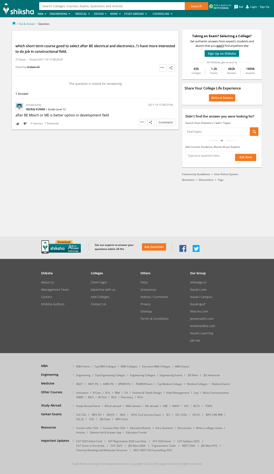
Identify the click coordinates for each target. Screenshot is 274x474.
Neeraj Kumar (36, 109)
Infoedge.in (198, 282)
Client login (99, 282)
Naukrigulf (197, 304)
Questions (188, 180)
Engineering (61, 14)
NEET (79, 384)
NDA (122, 415)
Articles (80, 432)
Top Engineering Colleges (110, 375)
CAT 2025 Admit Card (89, 441)
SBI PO (111, 415)
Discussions (206, 180)
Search (196, 6)
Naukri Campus (201, 296)
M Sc (140, 397)
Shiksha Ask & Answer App (105, 432)
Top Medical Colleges (170, 384)
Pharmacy (127, 397)
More (116, 14)
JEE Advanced (212, 375)
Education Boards (140, 428)
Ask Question (154, 247)
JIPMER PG (124, 384)
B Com (97, 393)
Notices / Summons (154, 296)
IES (168, 415)
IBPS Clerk (122, 419)
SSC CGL (81, 415)
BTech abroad (113, 406)
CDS (91, 419)
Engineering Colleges (142, 375)
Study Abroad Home (88, 406)
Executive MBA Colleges (156, 366)
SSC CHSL (181, 415)
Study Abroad (137, 14)
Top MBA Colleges (105, 366)
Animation (82, 393)
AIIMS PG (108, 384)
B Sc (107, 393)
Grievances (148, 289)
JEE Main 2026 (136, 446)
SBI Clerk (105, 419)
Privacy (145, 304)
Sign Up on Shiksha (222, 53)
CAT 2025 (116, 446)
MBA (42, 14)
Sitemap (146, 311)
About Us (47, 282)
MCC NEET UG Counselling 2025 (153, 450)
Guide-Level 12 (57, 109)
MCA (91, 397)
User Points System (226, 174)
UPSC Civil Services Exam (146, 415)
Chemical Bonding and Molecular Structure (101, 450)
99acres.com (199, 311)
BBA (117, 393)
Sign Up (264, 6)
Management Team (55, 289)
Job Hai (195, 340)
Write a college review (209, 428)
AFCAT (196, 415)
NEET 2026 (188, 446)
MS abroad (151, 406)
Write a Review (222, 98)
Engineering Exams (171, 375)
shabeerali (33, 67)
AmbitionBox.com (202, 325)
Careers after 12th (87, 428)
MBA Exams (182, 366)
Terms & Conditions (154, 318)
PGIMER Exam (144, 384)
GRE (165, 406)
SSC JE (80, 419)
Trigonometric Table (164, 446)
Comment (166, 122)
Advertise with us (103, 289)
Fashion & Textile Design (147, 393)
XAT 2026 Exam (162, 441)
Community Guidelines (196, 174)
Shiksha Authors (52, 304)
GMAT (176, 406)
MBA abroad (133, 406)
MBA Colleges (129, 366)
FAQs (144, 282)
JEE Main (193, 375)
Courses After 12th (114, 428)
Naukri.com (198, 289)
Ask (241, 6)
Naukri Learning (201, 333)
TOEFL (209, 406)
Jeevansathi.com (201, 318)
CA (126, 393)
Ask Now (245, 157)
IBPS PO (96, 415)
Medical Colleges (197, 384)
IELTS (196, 406)
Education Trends (136, 432)
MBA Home (83, 366)
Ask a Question (164, 428)
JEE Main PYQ (209, 446)
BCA (113, 397)
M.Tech (102, 397)
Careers (46, 296)
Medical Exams (221, 384)
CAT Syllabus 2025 (188, 441)
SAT (186, 406)
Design (101, 14)
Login (253, 6)
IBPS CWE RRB (214, 415)
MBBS (79, 397)
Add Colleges (100, 296)
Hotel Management (177, 393)
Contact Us (98, 304)
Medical (83, 14)
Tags (220, 180)
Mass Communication (216, 393)
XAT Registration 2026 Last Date (127, 441)
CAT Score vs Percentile (90, 446)
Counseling (164, 14)
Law (196, 393)
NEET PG (93, 384)
